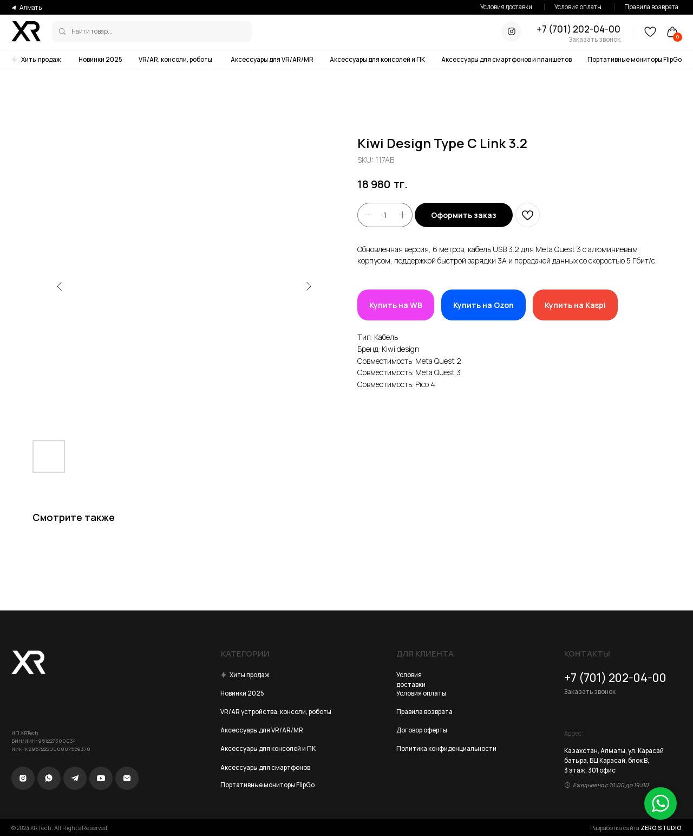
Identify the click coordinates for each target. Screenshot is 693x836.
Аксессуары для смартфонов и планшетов (506, 59)
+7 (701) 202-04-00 (578, 29)
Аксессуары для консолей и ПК (377, 59)
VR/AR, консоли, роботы (175, 59)
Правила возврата (651, 6)
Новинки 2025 (100, 59)
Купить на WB (395, 305)
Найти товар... (92, 31)
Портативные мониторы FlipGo (634, 59)
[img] (62, 31)
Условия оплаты (578, 6)
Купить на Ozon (483, 305)
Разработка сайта (636, 828)
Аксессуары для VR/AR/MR (272, 59)
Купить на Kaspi (575, 305)
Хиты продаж (41, 59)
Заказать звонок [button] (594, 39)
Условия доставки (506, 6)
